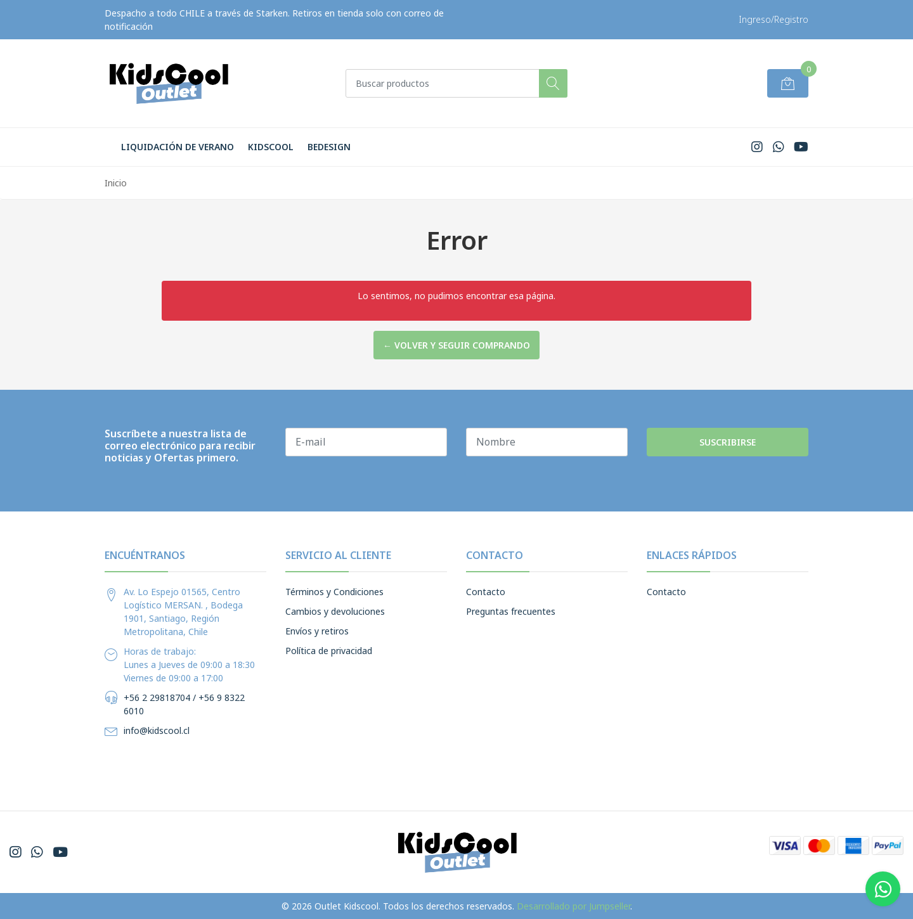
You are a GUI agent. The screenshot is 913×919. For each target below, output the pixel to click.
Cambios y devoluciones (335, 611)
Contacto (485, 592)
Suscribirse (727, 442)
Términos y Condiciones (334, 592)
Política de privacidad (328, 651)
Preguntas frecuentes (510, 611)
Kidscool (271, 147)
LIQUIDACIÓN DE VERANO (177, 147)
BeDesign (329, 147)
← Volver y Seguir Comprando (456, 345)
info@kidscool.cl (157, 730)
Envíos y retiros (317, 631)
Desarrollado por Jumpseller (573, 906)
